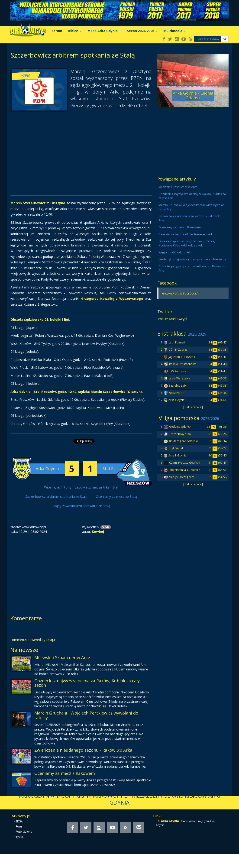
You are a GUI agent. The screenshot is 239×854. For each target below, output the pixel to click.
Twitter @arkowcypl (172, 319)
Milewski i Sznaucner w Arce (62, 657)
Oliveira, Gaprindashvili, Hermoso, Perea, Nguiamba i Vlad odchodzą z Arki (186, 243)
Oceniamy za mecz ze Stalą (116, 496)
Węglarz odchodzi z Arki (174, 252)
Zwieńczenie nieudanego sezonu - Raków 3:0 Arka (83, 750)
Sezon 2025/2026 (142, 31)
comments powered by (33, 639)
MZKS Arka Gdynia (104, 31)
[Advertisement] (81, 158)
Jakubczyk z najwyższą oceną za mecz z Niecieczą (192, 259)
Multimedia (174, 31)
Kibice (74, 31)
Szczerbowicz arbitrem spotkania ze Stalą (56, 496)
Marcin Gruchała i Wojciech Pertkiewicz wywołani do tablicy (86, 715)
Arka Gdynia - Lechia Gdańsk (193, 95)
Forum (57, 31)
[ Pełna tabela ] (193, 407)
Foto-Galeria (24, 832)
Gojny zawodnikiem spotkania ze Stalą (81, 506)
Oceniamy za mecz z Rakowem (64, 773)
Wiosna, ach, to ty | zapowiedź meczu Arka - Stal (81, 487)
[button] (225, 39)
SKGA (19, 821)
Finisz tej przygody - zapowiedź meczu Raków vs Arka (191, 268)
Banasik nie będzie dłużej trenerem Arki (185, 234)
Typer (19, 837)
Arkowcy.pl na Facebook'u (180, 293)
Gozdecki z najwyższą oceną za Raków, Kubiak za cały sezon (87, 683)
